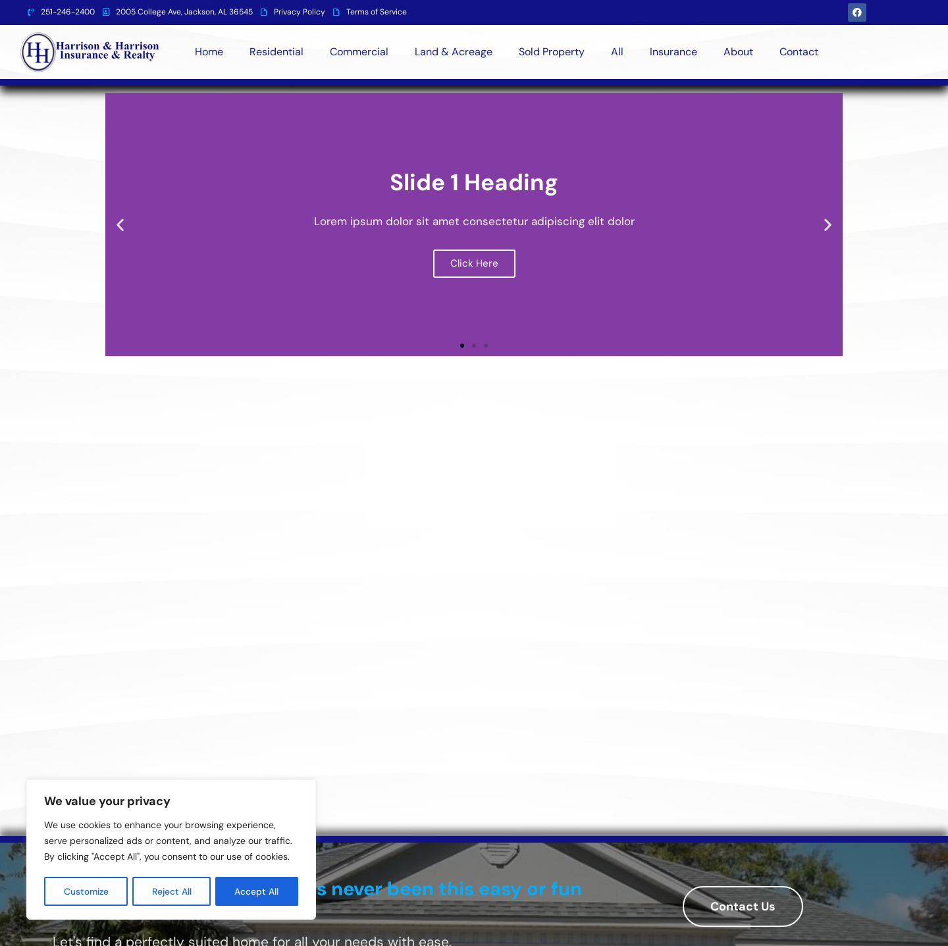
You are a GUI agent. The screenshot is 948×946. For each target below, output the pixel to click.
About (738, 52)
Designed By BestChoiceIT (794, 929)
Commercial (359, 52)
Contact (798, 52)
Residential (276, 52)
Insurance (673, 52)
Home (209, 52)
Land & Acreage (453, 52)
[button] (120, 225)
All (617, 52)
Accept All (258, 891)
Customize (86, 891)
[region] (171, 850)
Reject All (173, 891)
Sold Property (552, 52)
